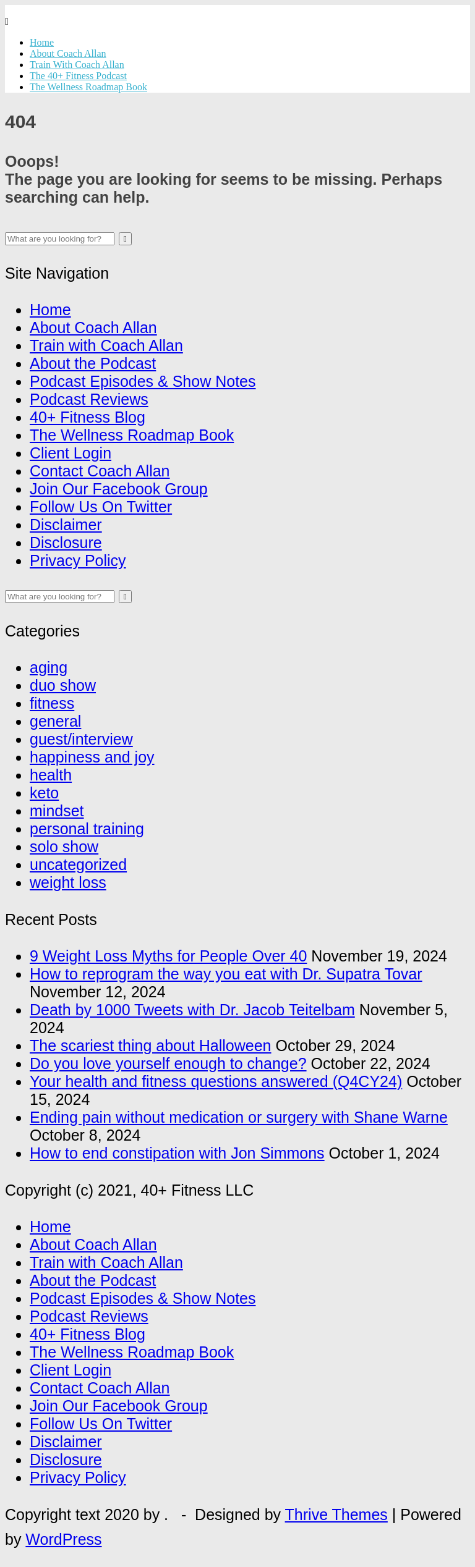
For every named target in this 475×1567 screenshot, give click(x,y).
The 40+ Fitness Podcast (78, 75)
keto (44, 792)
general (55, 721)
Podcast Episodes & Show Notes (142, 381)
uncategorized (78, 864)
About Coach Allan (68, 53)
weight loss (68, 882)
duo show (63, 685)
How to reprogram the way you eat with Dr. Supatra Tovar (226, 973)
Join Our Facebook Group (119, 488)
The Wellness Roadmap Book (88, 87)
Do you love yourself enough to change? (168, 1063)
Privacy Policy (78, 560)
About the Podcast (93, 363)
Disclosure (66, 542)
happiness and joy (92, 757)
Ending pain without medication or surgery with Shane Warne (239, 1117)
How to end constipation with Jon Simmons (177, 1153)
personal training (87, 828)
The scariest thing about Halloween (151, 1045)
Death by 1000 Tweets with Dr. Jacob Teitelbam (192, 1009)
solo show (64, 846)
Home (42, 42)
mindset (57, 810)
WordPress (63, 1539)
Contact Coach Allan (100, 470)
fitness (52, 703)
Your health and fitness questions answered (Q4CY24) (216, 1081)
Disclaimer (66, 524)
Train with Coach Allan (106, 345)
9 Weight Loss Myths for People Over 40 (168, 956)
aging (48, 667)
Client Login (70, 453)
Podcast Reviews (89, 399)
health (51, 775)
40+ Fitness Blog (87, 417)
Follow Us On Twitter (101, 506)
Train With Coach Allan (77, 64)
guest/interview (81, 739)
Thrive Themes (336, 1514)
